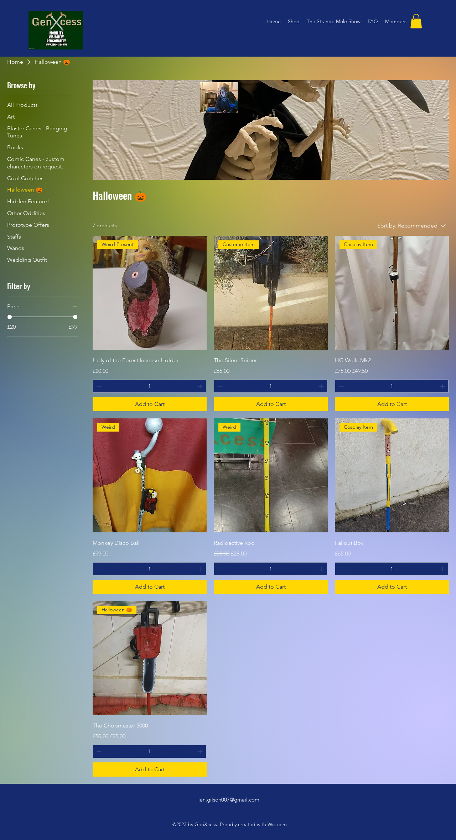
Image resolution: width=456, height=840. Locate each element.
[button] (416, 21)
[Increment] (200, 386)
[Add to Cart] (150, 404)
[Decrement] (98, 386)
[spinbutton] (149, 386)
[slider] (9, 317)
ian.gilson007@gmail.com (228, 799)
